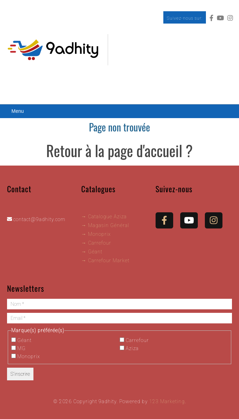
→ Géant (91, 251)
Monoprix (25, 356)
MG (18, 348)
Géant (21, 340)
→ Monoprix (96, 234)
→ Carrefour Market (105, 260)
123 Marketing (167, 401)
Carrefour (134, 340)
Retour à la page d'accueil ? (119, 150)
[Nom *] (119, 304)
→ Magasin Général (105, 225)
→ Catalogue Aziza (104, 216)
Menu (17, 111)
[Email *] (119, 318)
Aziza (129, 348)
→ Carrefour (96, 243)
